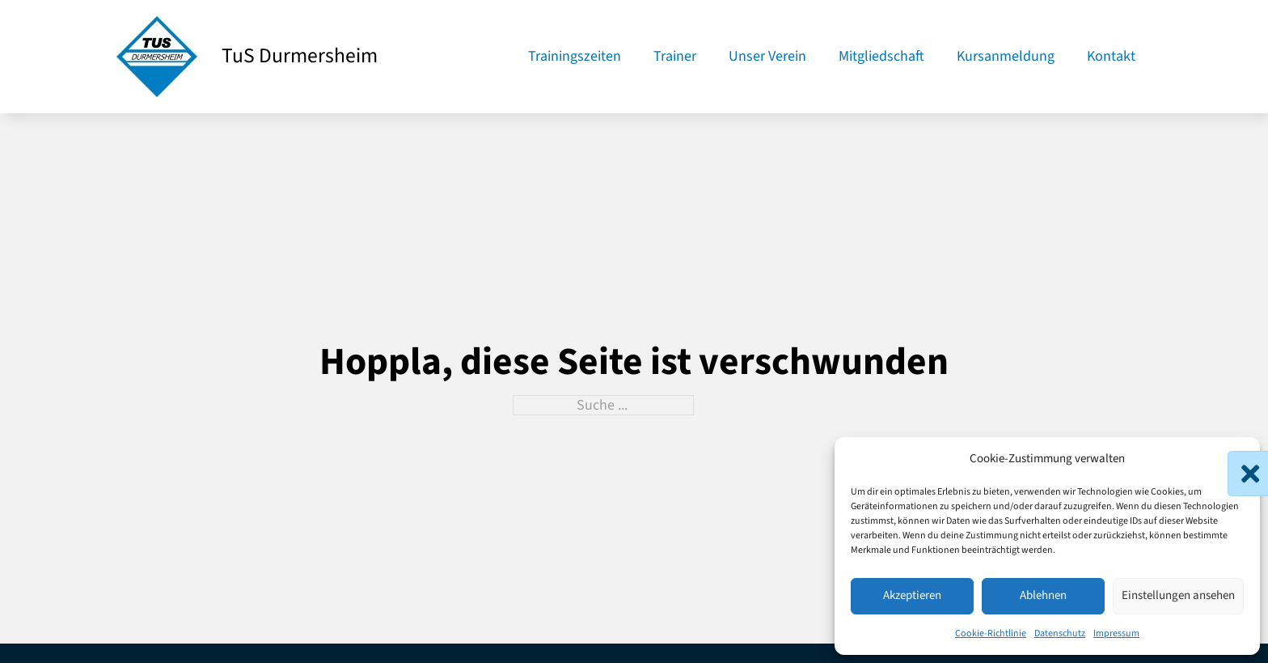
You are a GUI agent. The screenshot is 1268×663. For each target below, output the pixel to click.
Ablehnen (1043, 595)
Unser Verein (767, 56)
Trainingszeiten (574, 56)
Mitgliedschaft (881, 56)
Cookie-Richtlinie (990, 633)
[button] (1236, 459)
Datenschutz (1059, 633)
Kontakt (1111, 56)
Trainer (674, 56)
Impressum (1116, 633)
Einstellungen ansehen (1178, 595)
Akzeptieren (912, 595)
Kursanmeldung (1006, 56)
